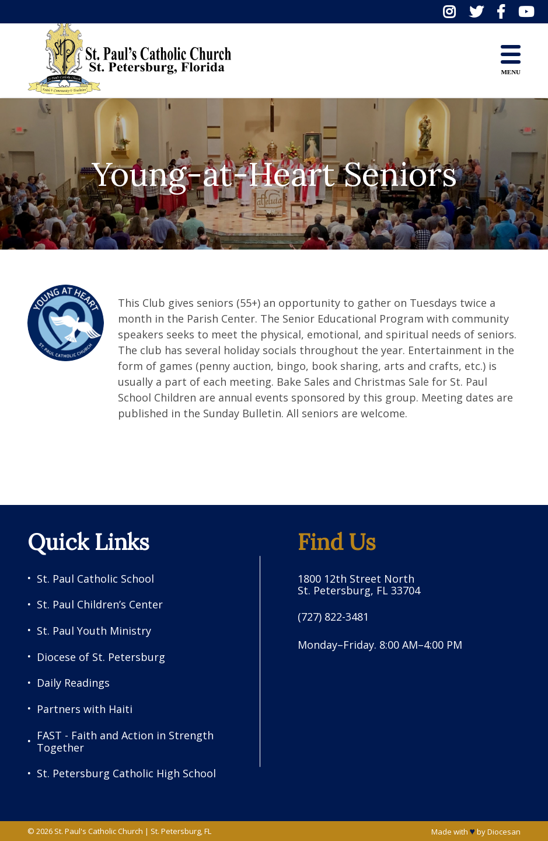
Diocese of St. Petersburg (101, 657)
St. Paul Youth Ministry (94, 631)
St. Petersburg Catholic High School (126, 773)
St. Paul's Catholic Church (98, 831)
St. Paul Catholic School (95, 579)
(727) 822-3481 (333, 617)
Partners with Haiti (84, 709)
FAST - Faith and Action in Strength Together (125, 741)
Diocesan (504, 831)
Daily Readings (73, 683)
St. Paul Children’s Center (100, 604)
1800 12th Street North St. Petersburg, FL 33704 (359, 585)
